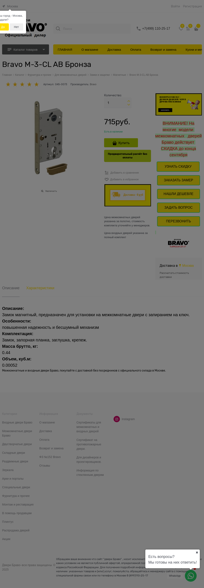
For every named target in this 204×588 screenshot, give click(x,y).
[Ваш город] (197, 552)
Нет (16, 27)
